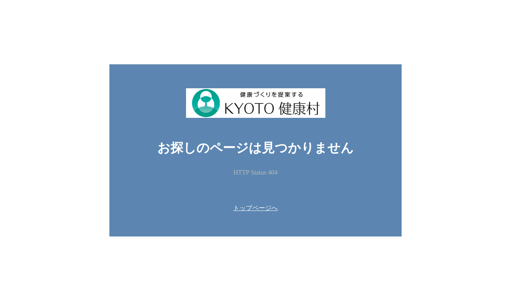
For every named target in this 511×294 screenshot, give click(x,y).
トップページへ (255, 208)
